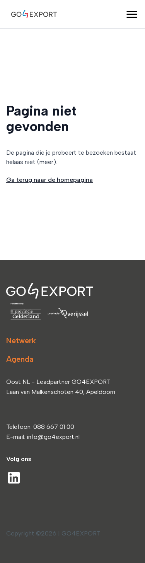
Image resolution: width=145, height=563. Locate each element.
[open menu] (132, 14)
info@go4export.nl (53, 436)
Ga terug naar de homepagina (49, 179)
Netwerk (21, 340)
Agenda (20, 359)
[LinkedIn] (14, 477)
